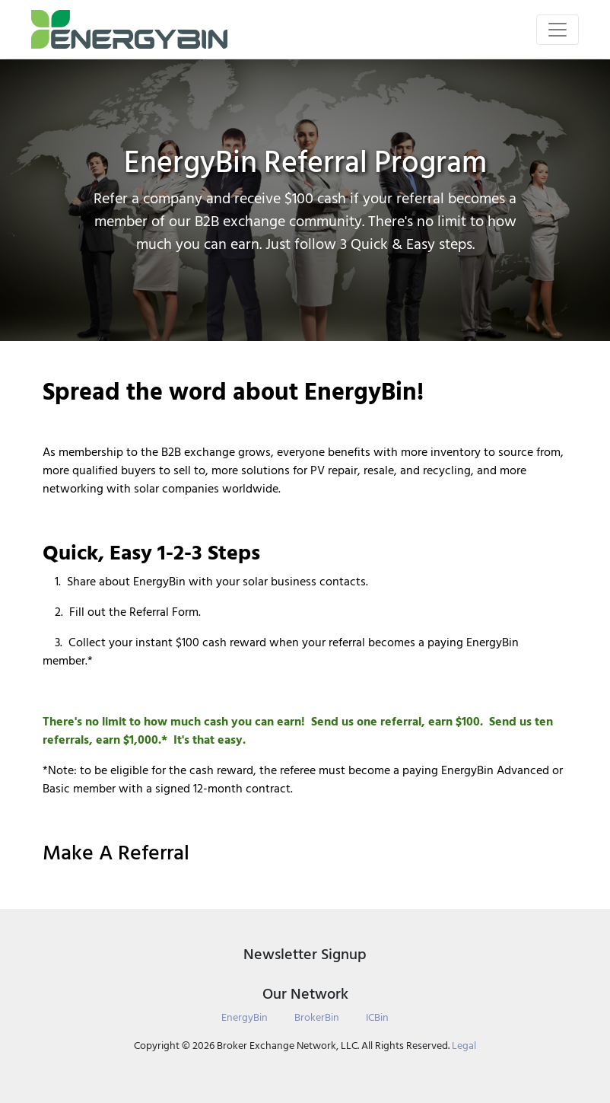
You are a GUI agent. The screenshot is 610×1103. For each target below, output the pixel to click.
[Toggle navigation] (557, 29)
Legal (464, 1045)
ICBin (377, 1017)
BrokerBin (316, 1017)
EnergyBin (244, 1017)
